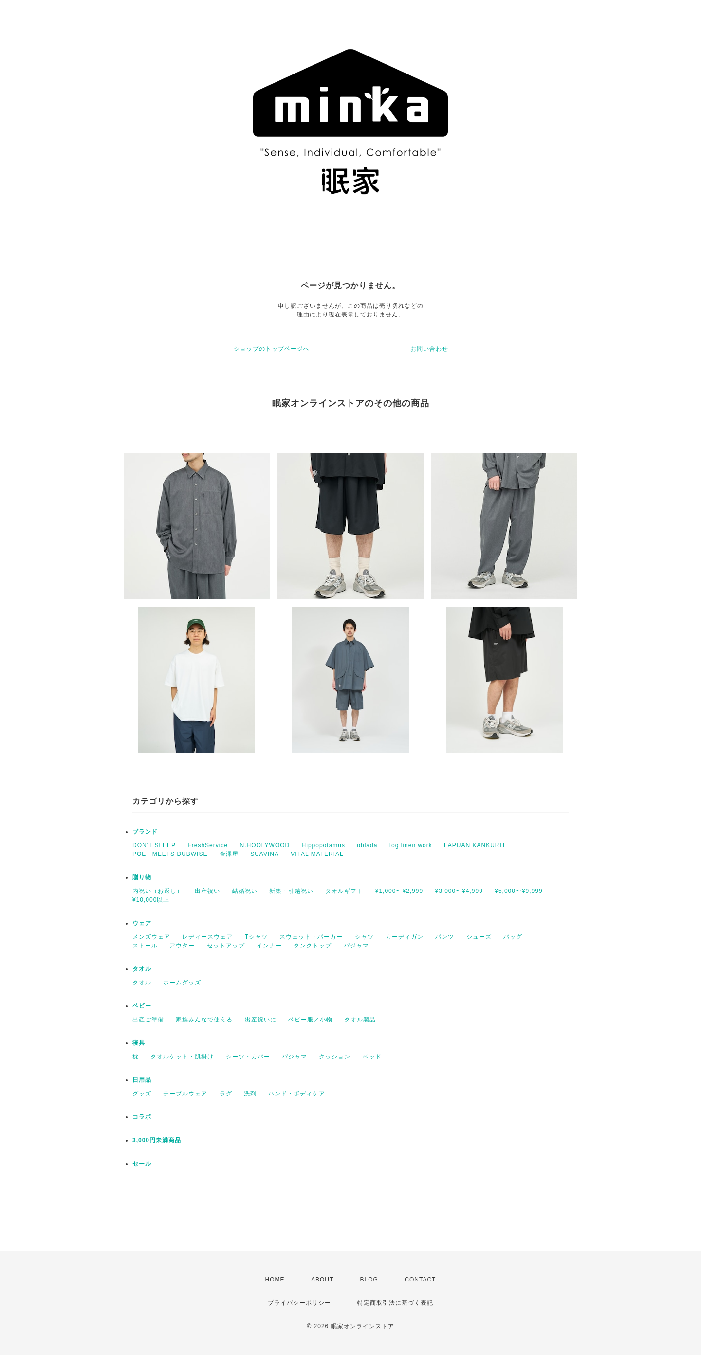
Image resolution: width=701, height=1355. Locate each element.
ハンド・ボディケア (296, 1093)
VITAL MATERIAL (317, 854)
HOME (275, 1279)
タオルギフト (344, 891)
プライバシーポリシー (299, 1302)
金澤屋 (229, 854)
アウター (182, 945)
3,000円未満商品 (156, 1140)
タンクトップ (313, 945)
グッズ (141, 1093)
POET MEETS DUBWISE (169, 854)
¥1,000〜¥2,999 (399, 891)
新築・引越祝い (291, 891)
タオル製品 (360, 1019)
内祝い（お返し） (157, 891)
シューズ (479, 936)
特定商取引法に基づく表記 (395, 1302)
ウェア (141, 923)
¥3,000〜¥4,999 (458, 891)
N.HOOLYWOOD (265, 845)
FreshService (207, 845)
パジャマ (356, 945)
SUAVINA (264, 854)
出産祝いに (261, 1019)
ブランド (145, 831)
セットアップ (226, 945)
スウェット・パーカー (311, 936)
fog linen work (410, 845)
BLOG (369, 1279)
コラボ (141, 1117)
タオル (141, 968)
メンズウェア (151, 936)
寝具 (138, 1042)
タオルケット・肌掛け (182, 1056)
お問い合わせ (429, 348)
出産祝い (207, 891)
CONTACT (420, 1279)
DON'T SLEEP (154, 845)
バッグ (512, 936)
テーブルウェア (185, 1093)
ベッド (372, 1056)
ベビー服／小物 (310, 1019)
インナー (269, 945)
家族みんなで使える (204, 1019)
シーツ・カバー (248, 1056)
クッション (334, 1056)
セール (141, 1163)
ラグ (226, 1093)
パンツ (444, 936)
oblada (367, 845)
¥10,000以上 (150, 899)
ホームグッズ (182, 982)
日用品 (141, 1080)
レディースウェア (207, 936)
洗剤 (250, 1093)
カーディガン (405, 936)
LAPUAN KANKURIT (475, 845)
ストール (145, 945)
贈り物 (141, 877)
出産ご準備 (148, 1019)
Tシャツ (256, 936)
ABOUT (322, 1279)
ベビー (141, 1005)
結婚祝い (245, 891)
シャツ (364, 936)
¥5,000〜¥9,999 (518, 891)
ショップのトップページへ (272, 348)
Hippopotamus (323, 845)
